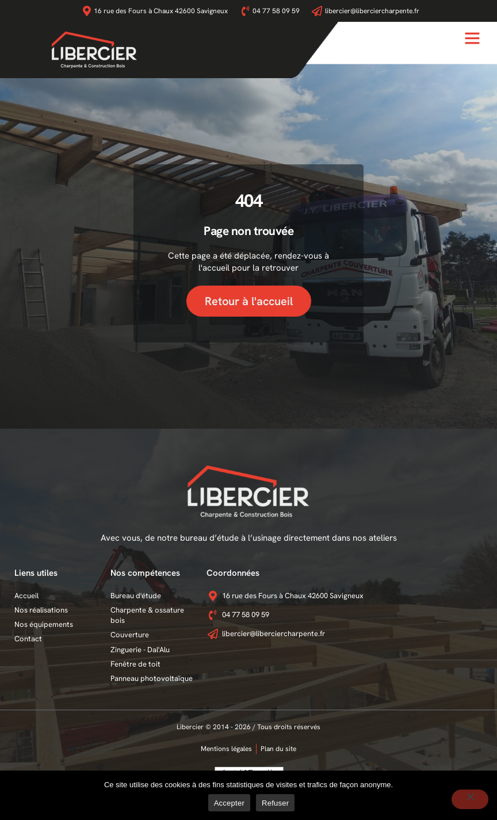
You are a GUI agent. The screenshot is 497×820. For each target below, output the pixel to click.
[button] (472, 38)
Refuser (275, 803)
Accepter (229, 803)
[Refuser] (470, 799)
